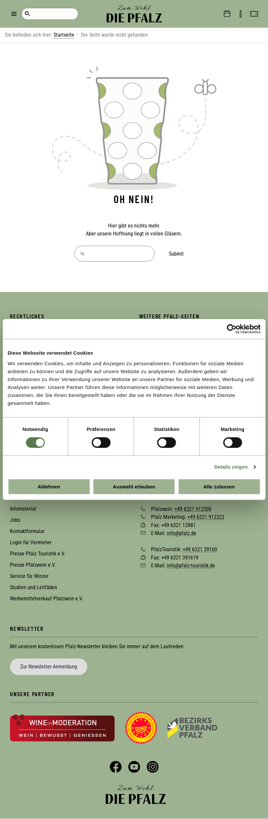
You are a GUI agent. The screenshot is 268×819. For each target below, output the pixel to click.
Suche (27, 13)
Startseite (64, 35)
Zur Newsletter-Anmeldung (48, 666)
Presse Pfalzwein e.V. (33, 565)
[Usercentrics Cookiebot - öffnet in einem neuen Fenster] (231, 329)
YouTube (134, 767)
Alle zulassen (219, 486)
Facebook (116, 767)
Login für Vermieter (31, 542)
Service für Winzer (29, 576)
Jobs (15, 520)
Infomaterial (23, 509)
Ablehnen (49, 486)
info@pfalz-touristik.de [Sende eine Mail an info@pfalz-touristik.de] (191, 565)
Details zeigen (231, 467)
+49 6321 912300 (192, 509)
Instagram (153, 767)
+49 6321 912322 (205, 517)
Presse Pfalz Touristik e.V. (37, 554)
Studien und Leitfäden (33, 587)
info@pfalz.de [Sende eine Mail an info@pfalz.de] (181, 533)
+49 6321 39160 (200, 549)
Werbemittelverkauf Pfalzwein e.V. (46, 598)
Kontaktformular (27, 531)
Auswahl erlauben (134, 486)
